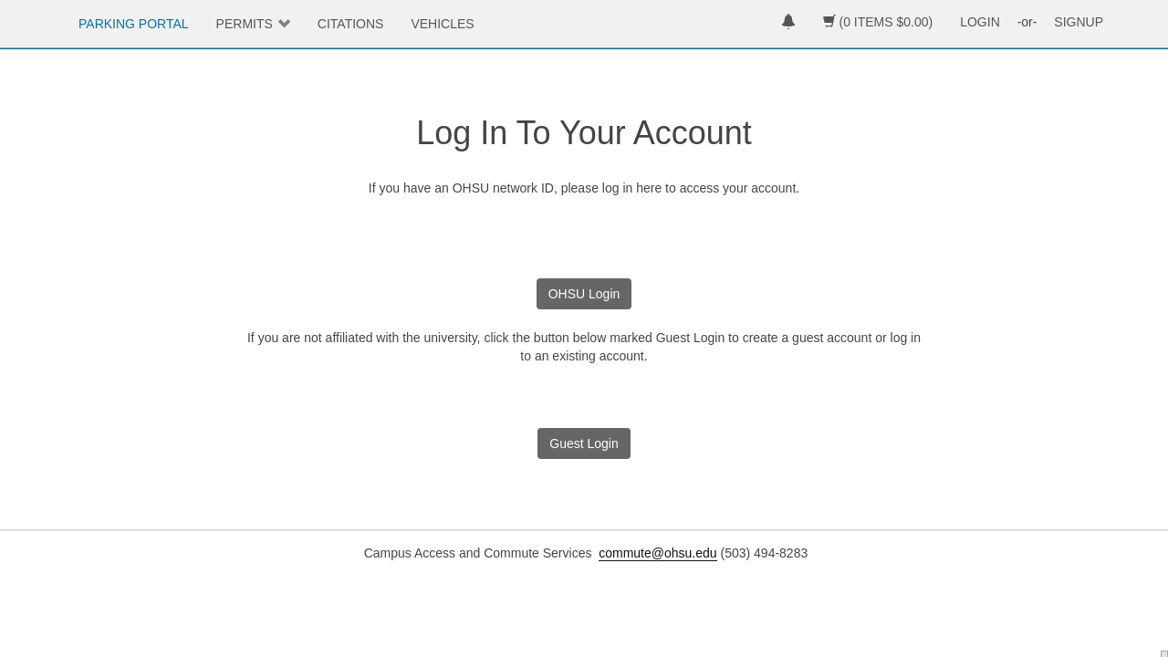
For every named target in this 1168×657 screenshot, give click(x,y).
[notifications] (788, 24)
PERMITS (244, 23)
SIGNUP (1078, 22)
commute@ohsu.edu (657, 553)
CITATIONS (351, 23)
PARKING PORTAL (133, 23)
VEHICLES (442, 23)
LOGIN (980, 22)
